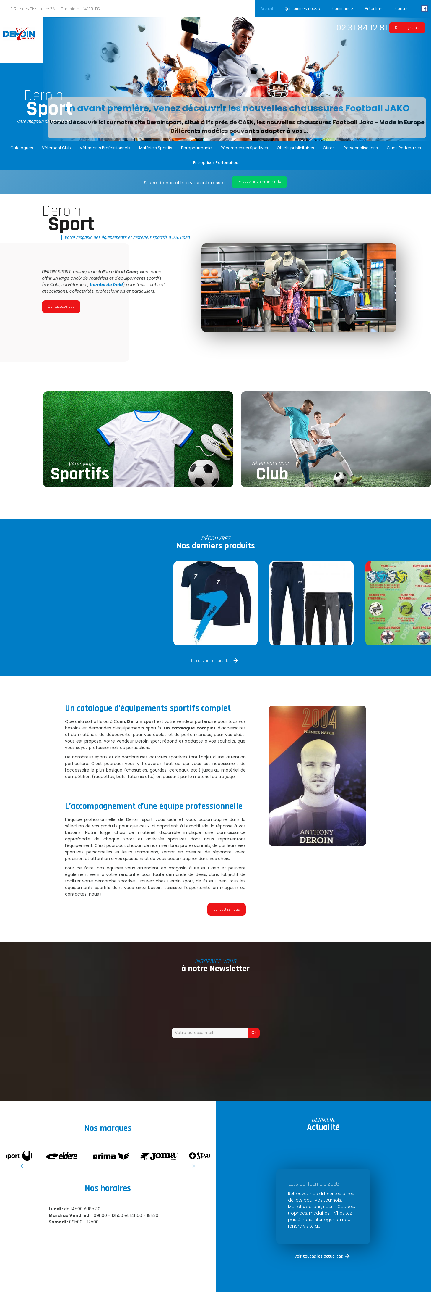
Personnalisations (361, 148)
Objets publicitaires (295, 148)
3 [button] (241, 134)
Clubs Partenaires (404, 148)
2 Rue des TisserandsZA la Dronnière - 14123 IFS (55, 9)
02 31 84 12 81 (361, 27)
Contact (402, 9)
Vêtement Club (56, 148)
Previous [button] (22, 1166)
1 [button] (224, 134)
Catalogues (21, 148)
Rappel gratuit (407, 27)
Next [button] (193, 1166)
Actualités (374, 9)
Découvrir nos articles (211, 661)
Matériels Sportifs (155, 148)
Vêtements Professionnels (105, 148)
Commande (342, 9)
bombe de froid (106, 285)
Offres (329, 148)
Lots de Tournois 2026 (313, 1184)
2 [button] (232, 134)
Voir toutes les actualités (319, 1256)
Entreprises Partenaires (215, 162)
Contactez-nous (61, 306)
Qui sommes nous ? (303, 9)
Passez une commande (259, 182)
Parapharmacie (196, 148)
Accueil (267, 9)
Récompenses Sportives (244, 148)
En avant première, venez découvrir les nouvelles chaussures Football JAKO (237, 108)
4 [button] (250, 134)
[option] (237, 79)
